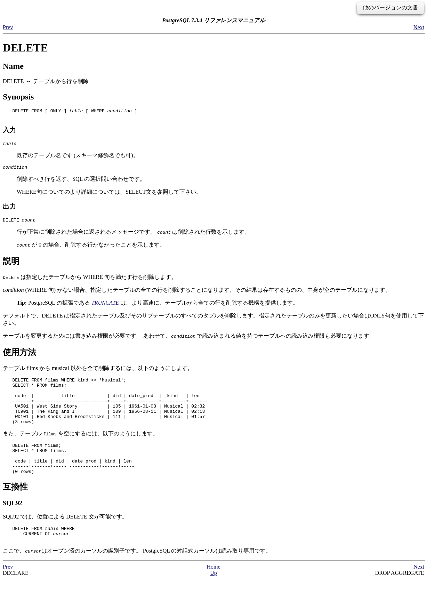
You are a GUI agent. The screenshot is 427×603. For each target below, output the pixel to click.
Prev (8, 27)
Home (213, 591)
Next (418, 27)
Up (213, 597)
